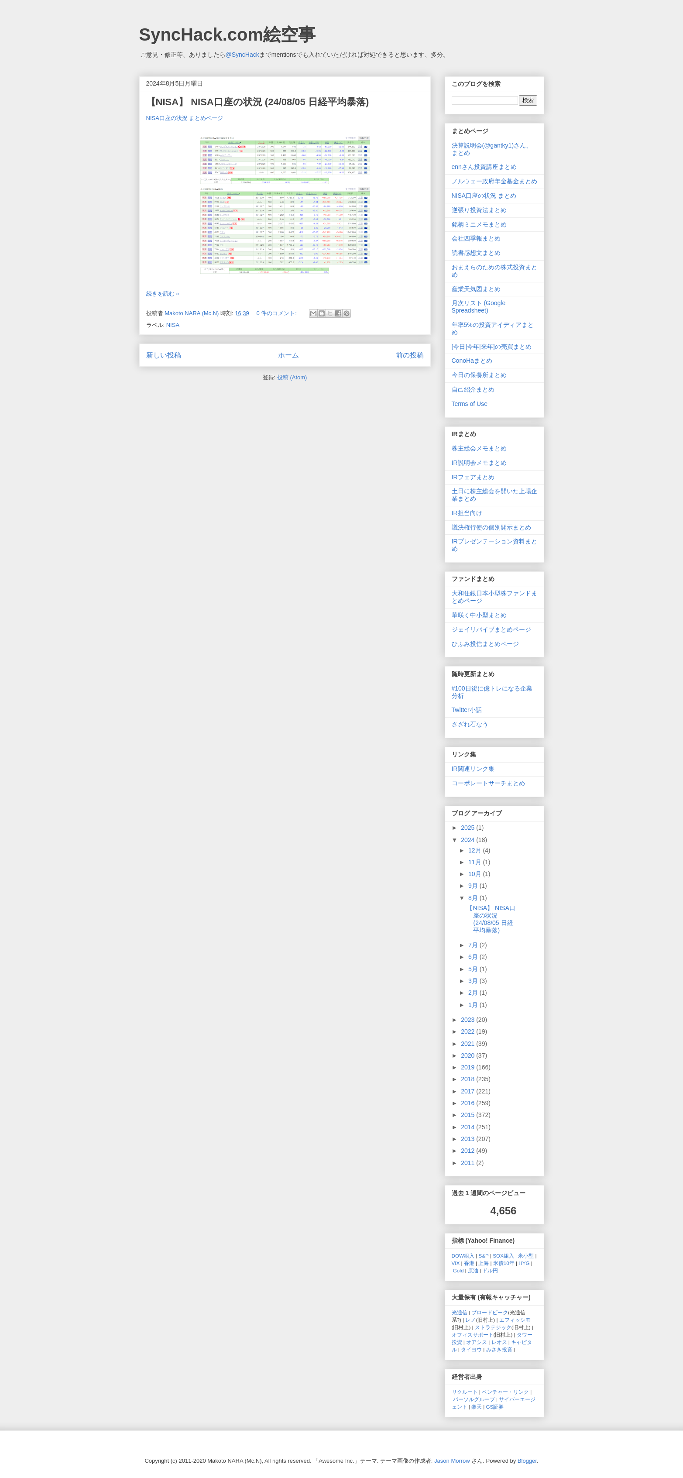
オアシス (476, 1342)
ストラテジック (493, 1327)
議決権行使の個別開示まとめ (491, 527)
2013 (468, 1138)
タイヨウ (471, 1349)
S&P (484, 1255)
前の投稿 (410, 355)
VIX (456, 1263)
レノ (470, 1320)
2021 (468, 1043)
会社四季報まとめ (476, 238)
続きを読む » (162, 293)
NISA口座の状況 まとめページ (184, 118)
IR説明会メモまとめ (479, 462)
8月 (474, 897)
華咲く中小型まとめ (479, 615)
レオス (499, 1342)
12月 (475, 850)
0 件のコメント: (277, 313)
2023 (468, 1019)
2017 (468, 1091)
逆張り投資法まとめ (479, 209)
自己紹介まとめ (473, 389)
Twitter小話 (467, 709)
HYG (523, 1263)
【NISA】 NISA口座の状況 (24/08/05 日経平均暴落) (257, 101)
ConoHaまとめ (472, 360)
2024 (468, 839)
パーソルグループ (474, 1399)
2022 (468, 1031)
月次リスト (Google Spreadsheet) (479, 306)
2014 (468, 1127)
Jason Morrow (452, 1460)
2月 (474, 992)
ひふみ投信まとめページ (485, 643)
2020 (468, 1055)
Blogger (527, 1460)
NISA (172, 325)
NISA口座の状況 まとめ (484, 195)
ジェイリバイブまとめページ (491, 629)
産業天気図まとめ (476, 288)
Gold (458, 1270)
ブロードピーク (489, 1312)
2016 (468, 1103)
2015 (468, 1114)
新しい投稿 (163, 355)
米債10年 (504, 1263)
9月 (474, 885)
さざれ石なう (470, 724)
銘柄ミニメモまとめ (479, 224)
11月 (475, 862)
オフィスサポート (473, 1334)
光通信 (459, 1312)
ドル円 (490, 1270)
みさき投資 (499, 1349)
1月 (474, 1004)
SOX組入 (503, 1255)
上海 (483, 1263)
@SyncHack (242, 54)
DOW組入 (463, 1255)
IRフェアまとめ (473, 477)
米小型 (526, 1255)
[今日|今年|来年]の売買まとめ (492, 346)
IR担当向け (467, 512)
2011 (468, 1162)
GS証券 (495, 1406)
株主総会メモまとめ (479, 448)
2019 (468, 1067)
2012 (468, 1150)
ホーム (288, 355)
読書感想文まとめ (476, 252)
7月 (474, 945)
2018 (468, 1079)
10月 (475, 873)
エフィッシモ (515, 1320)
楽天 (476, 1406)
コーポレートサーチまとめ (488, 783)
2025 (468, 827)
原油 (473, 1270)
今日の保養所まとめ (479, 374)
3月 (474, 980)
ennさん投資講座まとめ (484, 166)
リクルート (465, 1392)
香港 (469, 1263)
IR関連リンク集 (473, 768)
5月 (474, 969)
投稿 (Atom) (292, 377)
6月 (474, 956)
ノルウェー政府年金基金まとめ (494, 181)
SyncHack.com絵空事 (227, 34)
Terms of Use (469, 403)
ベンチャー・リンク (505, 1392)
